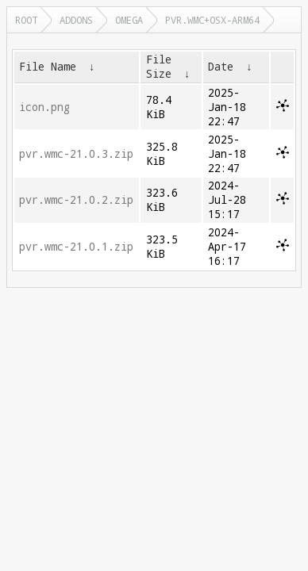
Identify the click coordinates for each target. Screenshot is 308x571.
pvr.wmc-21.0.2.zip (76, 200)
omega (129, 19)
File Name (47, 66)
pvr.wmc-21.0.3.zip (76, 154)
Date (220, 66)
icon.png (44, 107)
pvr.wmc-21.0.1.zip (76, 247)
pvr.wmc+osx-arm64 (212, 19)
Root (26, 19)
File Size (158, 66)
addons (76, 19)
